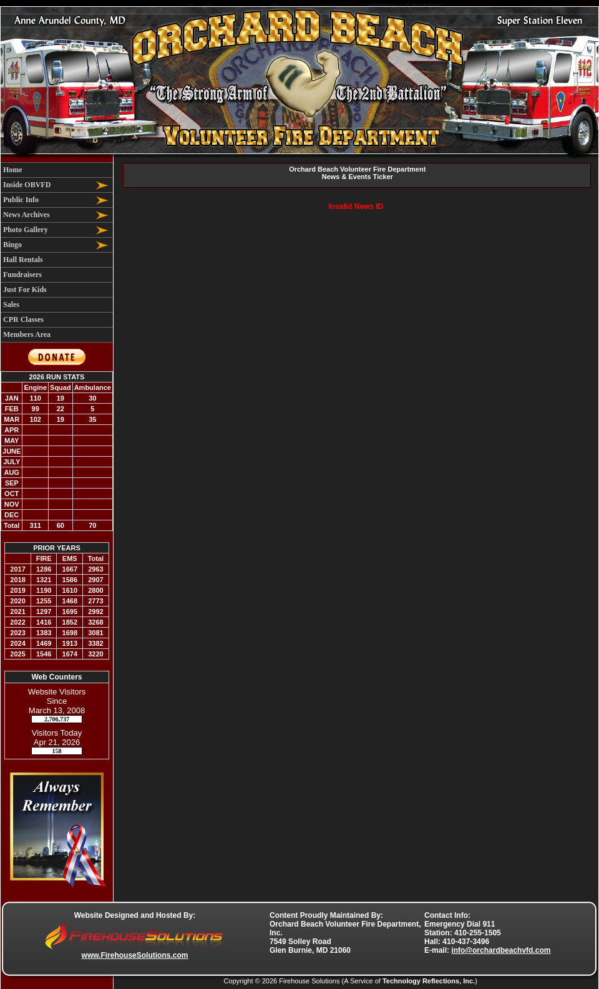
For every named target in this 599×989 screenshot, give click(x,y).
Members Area (27, 334)
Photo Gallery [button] (25, 229)
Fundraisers (22, 274)
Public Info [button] (21, 199)
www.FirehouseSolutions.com (135, 955)
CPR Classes (23, 319)
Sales (11, 304)
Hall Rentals (23, 259)
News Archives (26, 214)
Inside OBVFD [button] (27, 184)
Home (12, 169)
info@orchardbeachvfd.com (500, 950)
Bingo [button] (12, 244)
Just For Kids (25, 289)
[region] (57, 252)
